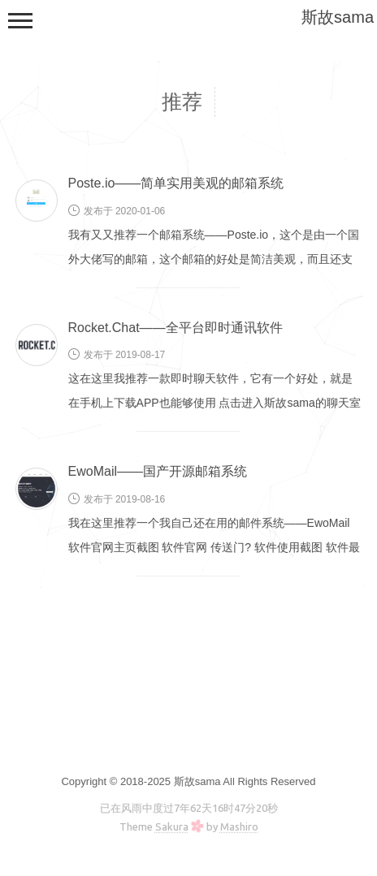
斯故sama (337, 17)
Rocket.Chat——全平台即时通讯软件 (175, 327)
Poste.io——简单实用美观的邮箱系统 (176, 183)
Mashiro (239, 826)
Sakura (171, 826)
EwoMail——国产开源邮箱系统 (157, 471)
